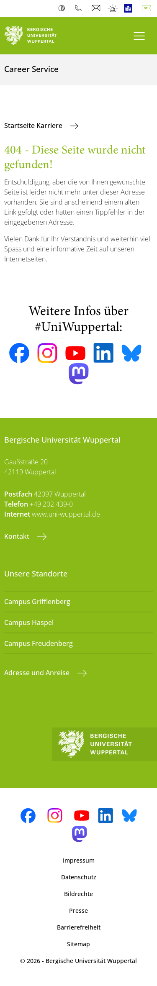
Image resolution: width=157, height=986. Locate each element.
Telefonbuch (80, 8)
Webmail (97, 8)
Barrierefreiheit (78, 927)
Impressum (79, 860)
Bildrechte (78, 894)
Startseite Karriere (34, 125)
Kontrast (63, 8)
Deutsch (148, 8)
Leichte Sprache (130, 8)
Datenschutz (78, 877)
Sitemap (78, 944)
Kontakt (17, 536)
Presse (78, 910)
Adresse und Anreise (37, 672)
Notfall (113, 8)
